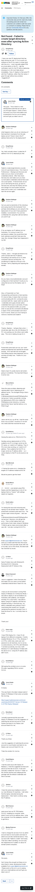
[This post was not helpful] (32, 43)
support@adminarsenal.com (13, 540)
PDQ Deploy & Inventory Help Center (2, 8)
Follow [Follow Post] (11, 53)
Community (8, 8)
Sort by (5, 91)
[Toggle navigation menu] (32, 2)
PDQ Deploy (17, 8)
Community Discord (18, 27)
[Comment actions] (30, 101)
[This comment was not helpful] (32, 134)
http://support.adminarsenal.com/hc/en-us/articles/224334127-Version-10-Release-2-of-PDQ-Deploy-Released (14, 702)
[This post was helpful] (32, 37)
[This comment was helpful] (32, 127)
